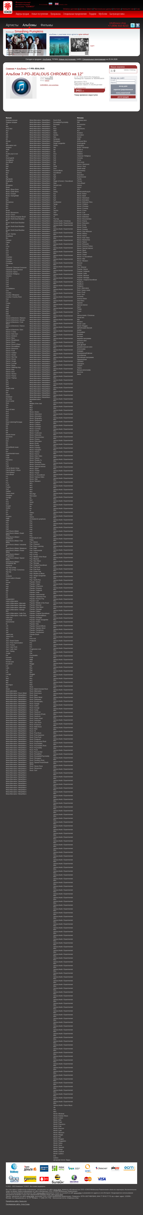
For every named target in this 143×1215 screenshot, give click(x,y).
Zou (54, 1156)
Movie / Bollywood (36, 420)
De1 (7, 382)
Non (31, 504)
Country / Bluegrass (12, 295)
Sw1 (54, 189)
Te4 (54, 208)
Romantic (56, 124)
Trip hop (56, 219)
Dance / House (11, 359)
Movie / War (34, 479)
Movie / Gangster (35, 450)
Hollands (9, 576)
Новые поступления (40, 13)
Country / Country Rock (14, 297)
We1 (54, 1111)
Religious (80, 286)
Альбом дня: (10, 32)
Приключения (82, 359)
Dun (7, 418)
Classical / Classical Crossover (16, 267)
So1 (54, 156)
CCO (7, 246)
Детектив (80, 342)
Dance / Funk (10, 350)
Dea (7, 386)
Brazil (8, 210)
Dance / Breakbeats (12, 340)
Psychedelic (34, 655)
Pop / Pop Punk (35, 567)
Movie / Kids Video (36, 456)
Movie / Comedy (35, 429)
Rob (31, 685)
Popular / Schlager (36, 617)
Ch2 (7, 251)
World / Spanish (58, 1147)
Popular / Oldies (35, 611)
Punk (31, 657)
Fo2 (7, 464)
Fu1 (7, 483)
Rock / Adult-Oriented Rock (39, 689)
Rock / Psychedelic (36, 743)
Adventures (81, 128)
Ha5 (7, 527)
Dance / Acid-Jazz (12, 334)
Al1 (7, 143)
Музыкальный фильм (84, 353)
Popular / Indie (34, 592)
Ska (54, 147)
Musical (79, 263)
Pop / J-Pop (34, 552)
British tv (80, 149)
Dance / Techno (11, 374)
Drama (79, 172)
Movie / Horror (34, 454)
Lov (7, 676)
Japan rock (9, 636)
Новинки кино (82, 120)
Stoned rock (57, 185)
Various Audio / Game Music (62, 1105)
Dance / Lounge (11, 363)
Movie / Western (35, 481)
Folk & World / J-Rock (13, 470)
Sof (54, 164)
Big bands (9, 179)
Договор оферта (85, 9)
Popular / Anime (35, 582)
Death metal (10, 388)
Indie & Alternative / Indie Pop (16, 613)
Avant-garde (10, 158)
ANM (7, 149)
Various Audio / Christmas (62, 221)
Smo (54, 154)
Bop (7, 200)
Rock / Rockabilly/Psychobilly (39, 756)
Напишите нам (128, 9)
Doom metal (10, 401)
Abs (7, 126)
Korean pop (10, 661)
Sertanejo (56, 139)
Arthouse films (82, 141)
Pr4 (31, 647)
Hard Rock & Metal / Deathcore (12, 538)
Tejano (55, 214)
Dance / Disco (10, 342)
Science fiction (82, 298)
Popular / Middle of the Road (39, 603)
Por (31, 636)
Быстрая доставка (117, 13)
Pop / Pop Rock (35, 569)
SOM (55, 166)
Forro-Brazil (10, 474)
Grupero (8, 516)
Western (80, 321)
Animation (80, 135)
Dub (7, 416)
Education (80, 175)
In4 (7, 597)
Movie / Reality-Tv (36, 460)
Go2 (7, 504)
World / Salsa (57, 1143)
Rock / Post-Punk (35, 737)
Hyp (7, 586)
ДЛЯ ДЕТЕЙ (81, 345)
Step (54, 183)
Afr (7, 139)
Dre (7, 405)
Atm (7, 156)
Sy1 (54, 193)
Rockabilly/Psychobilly (60, 122)
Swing (55, 191)
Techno (55, 210)
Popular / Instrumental (37, 594)
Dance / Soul (10, 371)
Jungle (8, 653)
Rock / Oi (33, 731)
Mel (7, 682)
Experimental (81, 177)
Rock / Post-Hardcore (37, 735)
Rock (31, 687)
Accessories (81, 124)
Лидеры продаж (22, 13)
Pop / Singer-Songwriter (38, 575)
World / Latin (57, 1130)
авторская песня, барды (61, 1160)
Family (79, 179)
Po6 (31, 529)
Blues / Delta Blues (12, 191)
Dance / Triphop (11, 378)
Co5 (7, 282)
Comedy (80, 158)
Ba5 (7, 166)
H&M (7, 518)
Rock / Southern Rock (37, 760)
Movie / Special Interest (37, 466)
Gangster (9, 495)
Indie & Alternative (12, 601)
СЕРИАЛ (80, 361)
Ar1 (7, 152)
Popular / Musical (35, 605)
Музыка (9, 118)
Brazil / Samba (11, 234)
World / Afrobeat (58, 1114)
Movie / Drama (35, 439)
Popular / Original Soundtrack (39, 613)
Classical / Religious (12, 274)
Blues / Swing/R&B (12, 196)
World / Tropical (58, 1151)
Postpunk (33, 640)
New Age (33, 494)
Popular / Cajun (35, 584)
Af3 (7, 137)
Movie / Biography (36, 418)
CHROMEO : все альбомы (49, 85)
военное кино (82, 340)
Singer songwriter (59, 143)
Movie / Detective (35, 435)
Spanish (80, 303)
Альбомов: (47, 59)
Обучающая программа (85, 357)
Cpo (7, 299)
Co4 (7, 280)
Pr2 (31, 643)
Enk (7, 441)
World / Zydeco (58, 1153)
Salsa (55, 133)
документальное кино (84, 347)
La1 (7, 666)
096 (78, 122)
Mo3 (31, 408)
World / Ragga (58, 1135)
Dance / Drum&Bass (13, 346)
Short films (80, 301)
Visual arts (80, 317)
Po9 (31, 533)
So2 (54, 158)
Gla (7, 499)
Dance (47, 80)
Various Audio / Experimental (63, 223)
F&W (7, 455)
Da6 (7, 314)
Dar (7, 380)
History (79, 185)
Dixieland (9, 397)
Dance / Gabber (11, 353)
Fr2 (7, 478)
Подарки (92, 13)
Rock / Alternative (35, 691)
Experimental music (12, 453)
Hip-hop (8, 572)
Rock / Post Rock (35, 733)
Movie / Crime (34, 431)
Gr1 (7, 510)
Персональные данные (103, 9)
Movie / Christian (35, 426)
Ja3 (7, 632)
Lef (7, 670)
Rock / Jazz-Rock (35, 722)
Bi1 (7, 175)
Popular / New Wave (36, 607)
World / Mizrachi (58, 1132)
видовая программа (84, 338)
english (61, 4)
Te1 (54, 206)
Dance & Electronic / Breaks (15, 320)
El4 (7, 430)
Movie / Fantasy (35, 447)
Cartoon (80, 152)
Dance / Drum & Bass (13, 344)
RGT (31, 676)
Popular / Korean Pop (37, 599)
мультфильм (81, 355)
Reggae (32, 674)
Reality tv (80, 282)
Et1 (7, 443)
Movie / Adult (81, 196)
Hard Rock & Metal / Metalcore (16, 548)
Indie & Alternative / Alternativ (16, 603)
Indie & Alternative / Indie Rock (16, 615)
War (78, 319)
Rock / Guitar (34, 710)
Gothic (8, 508)
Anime (79, 137)
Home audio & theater (13, 578)
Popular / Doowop (36, 588)
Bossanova (9, 202)
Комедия (80, 351)
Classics (8, 276)
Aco (7, 131)
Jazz (7, 638)
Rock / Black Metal (36, 697)
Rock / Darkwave (35, 699)
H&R (7, 520)
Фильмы (47, 25)
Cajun (8, 242)
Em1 (7, 439)
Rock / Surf (33, 770)
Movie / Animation (36, 416)
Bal (7, 168)
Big (7, 177)
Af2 (7, 135)
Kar (7, 655)
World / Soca (57, 1145)
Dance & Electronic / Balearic (16, 318)
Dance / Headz (11, 355)
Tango (55, 204)
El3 (7, 428)
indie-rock (9, 617)
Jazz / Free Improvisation (14, 643)
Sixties (55, 145)
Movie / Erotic (34, 443)
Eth (7, 445)
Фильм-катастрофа (84, 370)
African (8, 141)
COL (7, 286)
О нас (137, 9)
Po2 (31, 523)
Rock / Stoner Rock (36, 766)
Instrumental (10, 622)
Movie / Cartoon (35, 422)
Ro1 (31, 680)
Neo (31, 491)
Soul (54, 168)
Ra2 (31, 661)
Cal (7, 244)
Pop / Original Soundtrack (38, 565)
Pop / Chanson (35, 544)
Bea (7, 172)
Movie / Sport (34, 468)
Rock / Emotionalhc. (36, 701)
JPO (78, 189)
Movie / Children (35, 424)
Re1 (31, 672)
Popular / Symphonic (37, 630)
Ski (54, 149)
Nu (31, 506)
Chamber (9, 257)
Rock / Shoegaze (35, 758)
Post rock (33, 638)
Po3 (31, 525)
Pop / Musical (34, 559)
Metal (8, 689)
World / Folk (57, 1126)
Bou (7, 204)
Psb (31, 653)
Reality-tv (80, 284)
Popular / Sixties (35, 622)
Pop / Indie (33, 548)
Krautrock (9, 664)
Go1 (7, 502)
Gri (7, 512)
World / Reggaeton (59, 1141)
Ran (31, 668)
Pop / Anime (34, 542)
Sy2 (54, 196)
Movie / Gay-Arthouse (84, 231)
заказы (126, 70)
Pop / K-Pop (34, 554)
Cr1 (7, 301)
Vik (54, 1107)
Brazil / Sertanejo (83, 147)
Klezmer (8, 659)
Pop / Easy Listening (36, 546)
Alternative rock (11, 145)
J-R (7, 626)
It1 (7, 624)
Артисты (12, 25)
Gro (7, 514)
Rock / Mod (33, 729)
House (8, 582)
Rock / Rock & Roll (36, 752)
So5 (54, 160)
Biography (9, 181)
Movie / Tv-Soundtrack (37, 475)
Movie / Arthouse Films (84, 202)
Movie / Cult (81, 212)
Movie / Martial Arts (83, 240)
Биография (81, 332)
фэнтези (80, 372)
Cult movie (80, 162)
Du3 (7, 413)
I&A (7, 588)
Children (80, 154)
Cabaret (8, 240)
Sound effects (58, 170)
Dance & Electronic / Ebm (14, 329)
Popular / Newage (36, 609)
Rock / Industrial (35, 720)
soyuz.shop (57, 1189)
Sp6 (54, 177)
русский (45, 4)
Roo (54, 126)
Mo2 (31, 405)
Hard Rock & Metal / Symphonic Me (12, 562)
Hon (7, 580)
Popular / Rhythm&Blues (38, 615)
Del (7, 392)
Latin (7, 668)
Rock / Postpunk (35, 739)
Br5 (7, 208)
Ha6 (7, 529)
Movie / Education (36, 441)
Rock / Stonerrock (36, 768)
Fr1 (7, 476)
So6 (54, 162)
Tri (54, 217)
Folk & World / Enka (12, 468)
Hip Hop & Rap (11, 567)
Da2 (7, 311)
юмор (79, 374)
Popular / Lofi (34, 601)
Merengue (9, 685)
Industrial (9, 620)
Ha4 (7, 525)
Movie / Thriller (35, 471)
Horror (79, 187)
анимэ (79, 330)
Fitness (79, 181)
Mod (31, 410)
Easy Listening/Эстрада (14, 422)
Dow (7, 403)
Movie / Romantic (35, 462)
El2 (7, 426)
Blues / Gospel (11, 193)
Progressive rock (35, 649)
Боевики (80, 334)
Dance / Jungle (11, 361)
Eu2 (7, 449)
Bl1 (7, 183)
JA (7, 124)
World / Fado (57, 1122)
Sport (79, 307)
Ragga (32, 664)
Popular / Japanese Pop (38, 596)
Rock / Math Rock (36, 727)
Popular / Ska (34, 624)
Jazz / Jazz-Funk (11, 647)
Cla (7, 265)
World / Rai (57, 1137)
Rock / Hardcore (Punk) (38, 714)
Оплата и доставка (70, 9)
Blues (8, 187)
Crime (79, 160)
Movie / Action (34, 412)
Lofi (7, 672)
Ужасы (79, 368)
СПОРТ (79, 366)
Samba (55, 135)
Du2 (7, 411)
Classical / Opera (11, 272)
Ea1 (7, 420)
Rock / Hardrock (35, 716)
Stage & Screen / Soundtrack (63, 181)
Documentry (81, 170)
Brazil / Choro (10, 214)
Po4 (31, 527)
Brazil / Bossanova (12, 212)
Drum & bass (10, 409)
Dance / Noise (10, 365)
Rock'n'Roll (57, 120)
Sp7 (54, 179)
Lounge (8, 674)
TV (78, 313)
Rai (31, 666)
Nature (79, 265)
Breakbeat (9, 236)
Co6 (7, 284)
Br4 (7, 206)
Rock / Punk (34, 750)
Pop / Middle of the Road (38, 557)
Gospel (8, 506)
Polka (31, 540)
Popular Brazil (34, 634)
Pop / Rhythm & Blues (37, 573)
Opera (32, 517)
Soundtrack (57, 172)
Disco (8, 395)
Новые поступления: (67, 59)
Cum (7, 305)
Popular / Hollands (36, 590)
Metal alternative (11, 691)
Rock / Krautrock (35, 724)
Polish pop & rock (35, 538)
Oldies (32, 512)
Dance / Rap (10, 369)
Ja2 (7, 630)
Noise (32, 502)
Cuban (8, 303)
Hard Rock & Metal (12, 531)
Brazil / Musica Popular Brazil (16, 217)
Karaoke (9, 657)
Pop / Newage (34, 563)
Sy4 (54, 200)
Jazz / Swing (10, 651)
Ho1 (7, 574)
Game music (10, 493)
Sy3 (54, 198)
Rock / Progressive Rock (38, 741)
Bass (7, 170)
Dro (7, 407)
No (31, 498)
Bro (7, 238)
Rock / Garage (34, 703)
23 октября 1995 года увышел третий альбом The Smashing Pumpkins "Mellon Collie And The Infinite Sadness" (24, 52)
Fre (7, 481)
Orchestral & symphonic (38, 519)
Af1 (7, 133)
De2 (7, 384)
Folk (7, 466)
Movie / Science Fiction (37, 464)
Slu (54, 152)
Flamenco (9, 460)
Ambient (8, 147)
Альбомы (29, 25)
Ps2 (31, 651)
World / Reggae (58, 1139)
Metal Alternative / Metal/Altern (16, 695)
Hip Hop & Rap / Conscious (15, 570)
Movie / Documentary (37, 437)
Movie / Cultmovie (36, 433)
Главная (10, 68)
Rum (55, 128)
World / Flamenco (59, 1124)
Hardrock (9, 565)
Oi (30, 510)
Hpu (7, 584)
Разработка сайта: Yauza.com (16, 1201)
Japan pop (9, 634)
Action (79, 126)
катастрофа (81, 349)
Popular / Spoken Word (37, 628)
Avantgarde (10, 160)
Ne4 (31, 489)
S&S (54, 131)
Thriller (79, 309)
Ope (31, 515)
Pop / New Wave (35, 561)
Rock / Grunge (34, 708)
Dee (7, 390)
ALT (78, 131)
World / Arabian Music (60, 1116)
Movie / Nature (35, 458)
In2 (7, 595)
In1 (7, 593)
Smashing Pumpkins (29, 31)
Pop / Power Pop (35, 571)
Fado (7, 457)
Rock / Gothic (34, 706)
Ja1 (7, 628)
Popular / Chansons (36, 586)
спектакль (80, 363)
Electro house (10, 434)
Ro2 (31, 682)
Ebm (7, 424)
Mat (7, 680)
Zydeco (55, 1158)
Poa (31, 536)
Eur (7, 451)
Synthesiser (57, 202)
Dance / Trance (11, 376)
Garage (8, 497)
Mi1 (31, 401)
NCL (31, 483)
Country (8, 293)
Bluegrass (9, 185)
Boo (7, 198)
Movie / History (35, 452)
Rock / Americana (35, 693)
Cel (7, 248)
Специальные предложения (75, 13)
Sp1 (54, 175)
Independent (10, 599)
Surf (54, 187)
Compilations (10, 288)
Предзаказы (56, 13)
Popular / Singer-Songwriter (39, 620)
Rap (31, 670)
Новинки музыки (11, 120)
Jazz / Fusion (10, 645)
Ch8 (7, 255)
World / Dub (57, 1120)
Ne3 (31, 487)
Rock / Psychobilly (36, 748)
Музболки (103, 13)
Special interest (82, 305)
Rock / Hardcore (35, 712)
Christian (9, 261)
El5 (7, 432)
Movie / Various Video (37, 477)
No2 (31, 500)
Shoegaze (56, 141)
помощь (133, 70)
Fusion (8, 487)
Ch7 (7, 253)
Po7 (31, 531)
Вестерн (80, 336)
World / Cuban (58, 1118)
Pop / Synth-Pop (35, 580)
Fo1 (7, 462)
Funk (7, 485)
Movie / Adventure (36, 414)
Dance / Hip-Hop (11, 357)
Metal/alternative (35, 399)
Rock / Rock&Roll (35, 754)
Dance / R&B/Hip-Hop (13, 367)
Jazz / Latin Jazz (11, 649)
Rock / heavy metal (36, 718)
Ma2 (7, 678)
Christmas (9, 263)
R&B (31, 659)
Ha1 (7, 523)
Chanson (9, 259)
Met (7, 687)
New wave (33, 496)
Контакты (117, 9)
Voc (54, 1109)
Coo (7, 290)
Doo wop (9, 399)
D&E (7, 307)
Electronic (9, 437)
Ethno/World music (12, 447)
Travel (79, 311)
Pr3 (31, 645)
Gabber (8, 491)
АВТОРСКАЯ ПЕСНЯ (84, 328)
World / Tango (58, 1149)
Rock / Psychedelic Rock (38, 745)
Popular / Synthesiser (37, 632)
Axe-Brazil (9, 162)
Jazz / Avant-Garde (12, 640)
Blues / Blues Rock (12, 189)
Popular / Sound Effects (38, 626)
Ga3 (7, 489)
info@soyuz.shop (117, 23)
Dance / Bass (10, 338)
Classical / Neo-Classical (14, 269)
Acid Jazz (9, 128)
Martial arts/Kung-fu (83, 191)
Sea (54, 137)
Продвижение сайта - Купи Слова (17, 1204)
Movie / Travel (34, 473)
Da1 (7, 309)
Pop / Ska (33, 578)
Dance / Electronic (12, 348)
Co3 (7, 278)
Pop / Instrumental (36, 550)
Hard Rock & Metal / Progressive (12, 555)
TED (54, 212)
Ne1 (31, 485)
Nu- (31, 508)
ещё (91, 46)
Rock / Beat (33, 695)
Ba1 (7, 164)
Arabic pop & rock (12, 154)
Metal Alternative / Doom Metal (16, 693)
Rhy (31, 678)
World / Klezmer (58, 1128)
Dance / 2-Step (11, 332)
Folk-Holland (10, 472)
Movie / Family (34, 445)
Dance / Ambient (11, 336)
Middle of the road (36, 403)
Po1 (31, 521)
